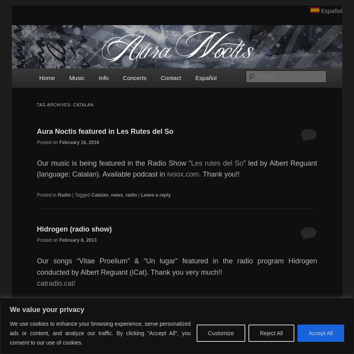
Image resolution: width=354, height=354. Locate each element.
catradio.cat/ (56, 283)
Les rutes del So (217, 163)
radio (131, 195)
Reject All (271, 333)
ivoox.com (183, 174)
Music (76, 78)
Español (331, 10)
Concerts (134, 78)
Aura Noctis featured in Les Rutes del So (105, 131)
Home (47, 78)
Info (104, 78)
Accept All (321, 333)
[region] (177, 326)
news (117, 195)
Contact (171, 78)
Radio (64, 195)
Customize (221, 333)
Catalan (99, 195)
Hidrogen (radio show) (74, 229)
